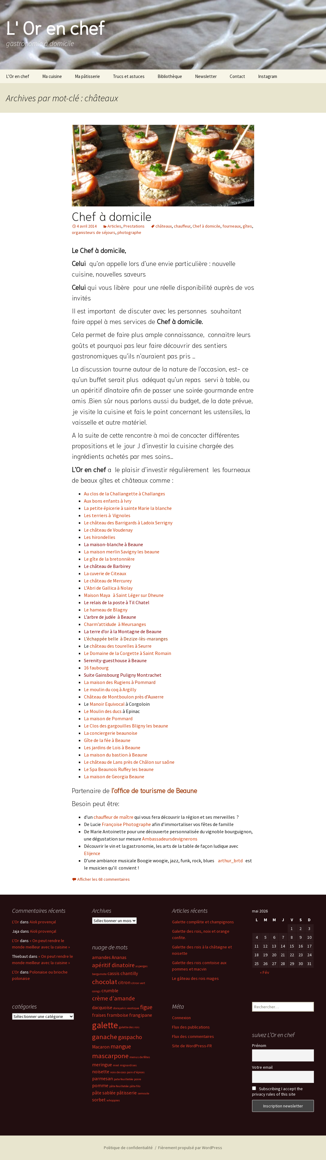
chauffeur (182, 226)
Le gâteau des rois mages (195, 978)
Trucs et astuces (129, 76)
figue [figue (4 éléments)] (146, 1007)
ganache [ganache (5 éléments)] (104, 1036)
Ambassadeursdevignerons (169, 839)
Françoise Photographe (126, 824)
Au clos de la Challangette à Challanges (124, 494)
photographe (129, 232)
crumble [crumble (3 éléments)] (109, 990)
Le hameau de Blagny (105, 610)
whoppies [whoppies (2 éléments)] (113, 1100)
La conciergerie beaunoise (110, 733)
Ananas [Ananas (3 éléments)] (119, 957)
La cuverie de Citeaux (105, 573)
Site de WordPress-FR (192, 1045)
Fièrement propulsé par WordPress (190, 1147)
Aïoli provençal (43, 922)
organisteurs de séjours (93, 232)
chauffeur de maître (113, 817)
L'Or (15, 922)
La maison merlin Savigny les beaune (121, 552)
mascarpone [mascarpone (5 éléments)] (110, 1055)
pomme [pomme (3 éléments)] (100, 1085)
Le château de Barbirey (107, 566)
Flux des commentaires (193, 1036)
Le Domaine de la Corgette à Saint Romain (127, 653)
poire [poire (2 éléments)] (137, 1079)
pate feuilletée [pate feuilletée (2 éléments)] (123, 1079)
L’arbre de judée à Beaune (110, 617)
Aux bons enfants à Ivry (107, 501)
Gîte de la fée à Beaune (107, 740)
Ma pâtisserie (87, 76)
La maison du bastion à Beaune (115, 755)
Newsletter (206, 76)
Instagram (267, 76)
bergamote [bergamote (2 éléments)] (99, 974)
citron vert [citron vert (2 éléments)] (138, 983)
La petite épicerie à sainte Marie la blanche (128, 508)
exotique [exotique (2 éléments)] (133, 1008)
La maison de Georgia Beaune (114, 776)
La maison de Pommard (108, 718)
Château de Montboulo (107, 697)
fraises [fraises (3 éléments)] (99, 1015)
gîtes (247, 226)
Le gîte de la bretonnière (109, 559)
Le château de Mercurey (108, 581)
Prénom (259, 1045)
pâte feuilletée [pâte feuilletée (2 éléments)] (119, 1086)
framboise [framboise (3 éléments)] (117, 1015)
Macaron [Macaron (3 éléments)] (101, 1047)
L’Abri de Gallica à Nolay (108, 588)
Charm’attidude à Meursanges (115, 624)
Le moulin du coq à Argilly (110, 689)
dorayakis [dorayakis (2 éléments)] (119, 1008)
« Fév (264, 972)
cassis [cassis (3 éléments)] (113, 973)
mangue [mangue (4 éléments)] (120, 1046)
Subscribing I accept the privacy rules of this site (277, 1091)
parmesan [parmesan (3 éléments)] (102, 1078)
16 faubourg (96, 668)
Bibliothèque (170, 76)
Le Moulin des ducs (103, 711)
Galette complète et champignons (203, 922)
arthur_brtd (231, 860)
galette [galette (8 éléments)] (105, 1025)
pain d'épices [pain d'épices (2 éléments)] (136, 1072)
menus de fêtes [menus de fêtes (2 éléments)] (139, 1057)
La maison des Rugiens (107, 682)
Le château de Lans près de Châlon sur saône (129, 762)
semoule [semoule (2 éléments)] (143, 1093)
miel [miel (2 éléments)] (116, 1065)
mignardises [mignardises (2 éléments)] (128, 1065)
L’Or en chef (17, 76)
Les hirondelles (99, 537)
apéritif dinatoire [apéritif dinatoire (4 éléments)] (113, 965)
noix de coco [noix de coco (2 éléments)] (118, 1072)
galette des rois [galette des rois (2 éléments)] (129, 1027)
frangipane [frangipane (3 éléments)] (140, 1015)
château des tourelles (112, 646)
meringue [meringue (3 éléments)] (102, 1065)
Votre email (262, 1067)
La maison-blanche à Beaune (113, 544)
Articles (114, 226)
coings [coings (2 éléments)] (96, 991)
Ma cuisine (52, 76)
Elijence (92, 853)
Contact (237, 76)
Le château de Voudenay (108, 530)
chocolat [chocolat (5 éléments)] (104, 981)
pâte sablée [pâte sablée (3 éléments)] (104, 1093)
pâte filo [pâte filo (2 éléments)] (134, 1086)
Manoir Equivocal (107, 704)
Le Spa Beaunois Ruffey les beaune (119, 769)
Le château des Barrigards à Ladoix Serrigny (128, 523)
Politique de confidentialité (128, 1147)
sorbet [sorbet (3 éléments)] (99, 1100)
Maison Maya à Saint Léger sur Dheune (124, 595)
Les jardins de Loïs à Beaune (112, 747)
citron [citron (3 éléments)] (124, 982)
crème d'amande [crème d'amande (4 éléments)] (113, 998)
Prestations (134, 226)
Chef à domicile (112, 215)
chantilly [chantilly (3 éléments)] (129, 973)
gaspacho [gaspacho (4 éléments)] (130, 1037)
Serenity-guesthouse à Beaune (115, 660)
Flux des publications (191, 1027)
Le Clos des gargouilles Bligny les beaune (126, 726)
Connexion (181, 1017)
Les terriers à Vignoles (107, 515)
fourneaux (231, 226)
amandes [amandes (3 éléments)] (101, 957)
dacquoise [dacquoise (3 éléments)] (102, 1007)
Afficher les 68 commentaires (103, 879)
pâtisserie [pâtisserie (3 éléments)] (127, 1093)
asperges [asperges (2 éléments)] (142, 966)
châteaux (163, 226)
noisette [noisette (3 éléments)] (100, 1071)
